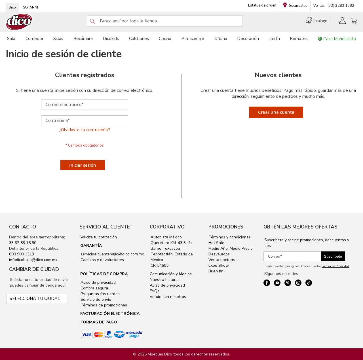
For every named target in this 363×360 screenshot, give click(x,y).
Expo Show (218, 265)
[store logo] (19, 22)
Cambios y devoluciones (101, 259)
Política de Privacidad (335, 266)
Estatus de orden (262, 5)
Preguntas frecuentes (99, 294)
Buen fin (215, 271)
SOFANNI (30, 7)
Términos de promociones (103, 305)
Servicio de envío (95, 299)
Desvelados (219, 254)
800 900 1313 (21, 254)
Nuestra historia (164, 279)
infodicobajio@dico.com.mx (33, 259)
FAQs (154, 291)
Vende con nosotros (168, 296)
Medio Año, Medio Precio (230, 248)
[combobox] (165, 21)
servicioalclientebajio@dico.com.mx (112, 254)
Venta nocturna (222, 259)
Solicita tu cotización (98, 237)
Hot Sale (216, 242)
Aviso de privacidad (97, 282)
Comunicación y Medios (171, 274)
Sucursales (298, 5)
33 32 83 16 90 (22, 242)
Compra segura (93, 288)
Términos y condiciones (229, 237)
